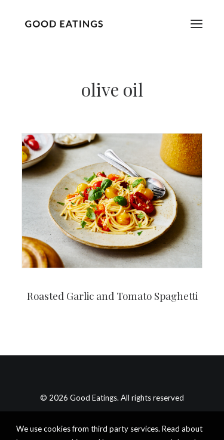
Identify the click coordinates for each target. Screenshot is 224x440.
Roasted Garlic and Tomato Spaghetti (112, 295)
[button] (196, 23)
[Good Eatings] (64, 23)
